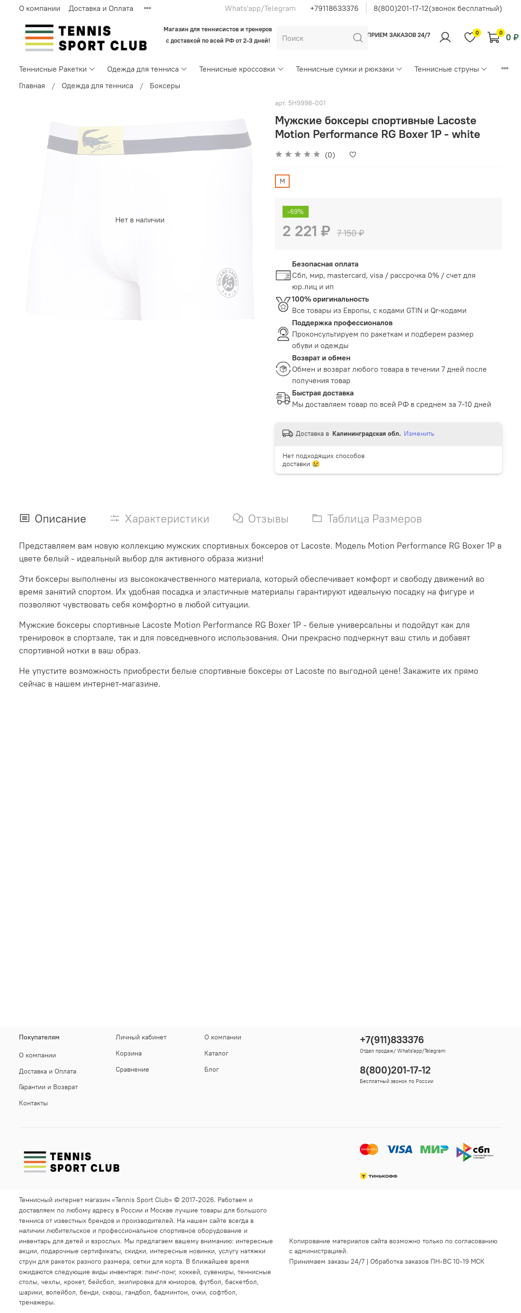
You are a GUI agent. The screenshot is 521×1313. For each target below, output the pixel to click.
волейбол (61, 1292)
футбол (210, 1281)
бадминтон (171, 1292)
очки (199, 1292)
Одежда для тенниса (147, 68)
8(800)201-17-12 (395, 1070)
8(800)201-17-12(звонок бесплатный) (438, 8)
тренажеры (36, 1302)
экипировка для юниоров (156, 1281)
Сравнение (132, 1069)
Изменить (419, 433)
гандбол (137, 1292)
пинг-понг (160, 1271)
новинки (202, 1251)
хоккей (189, 1271)
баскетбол (241, 1281)
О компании (39, 8)
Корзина (129, 1053)
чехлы (50, 1281)
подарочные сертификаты (81, 1251)
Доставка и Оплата (101, 8)
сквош (111, 1292)
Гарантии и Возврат (48, 1087)
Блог (211, 1069)
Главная (32, 85)
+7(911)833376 (392, 1039)
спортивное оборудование (201, 1230)
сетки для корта (157, 1261)
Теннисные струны (451, 68)
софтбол (223, 1292)
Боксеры (165, 85)
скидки (135, 1251)
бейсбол (101, 1281)
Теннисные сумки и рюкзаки (349, 68)
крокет (74, 1281)
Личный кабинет (141, 1037)
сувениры (219, 1271)
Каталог (216, 1053)
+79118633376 (334, 8)
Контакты (33, 1103)
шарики (30, 1292)
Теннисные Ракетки (57, 68)
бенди (89, 1292)
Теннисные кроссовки (241, 68)
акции (28, 1251)
